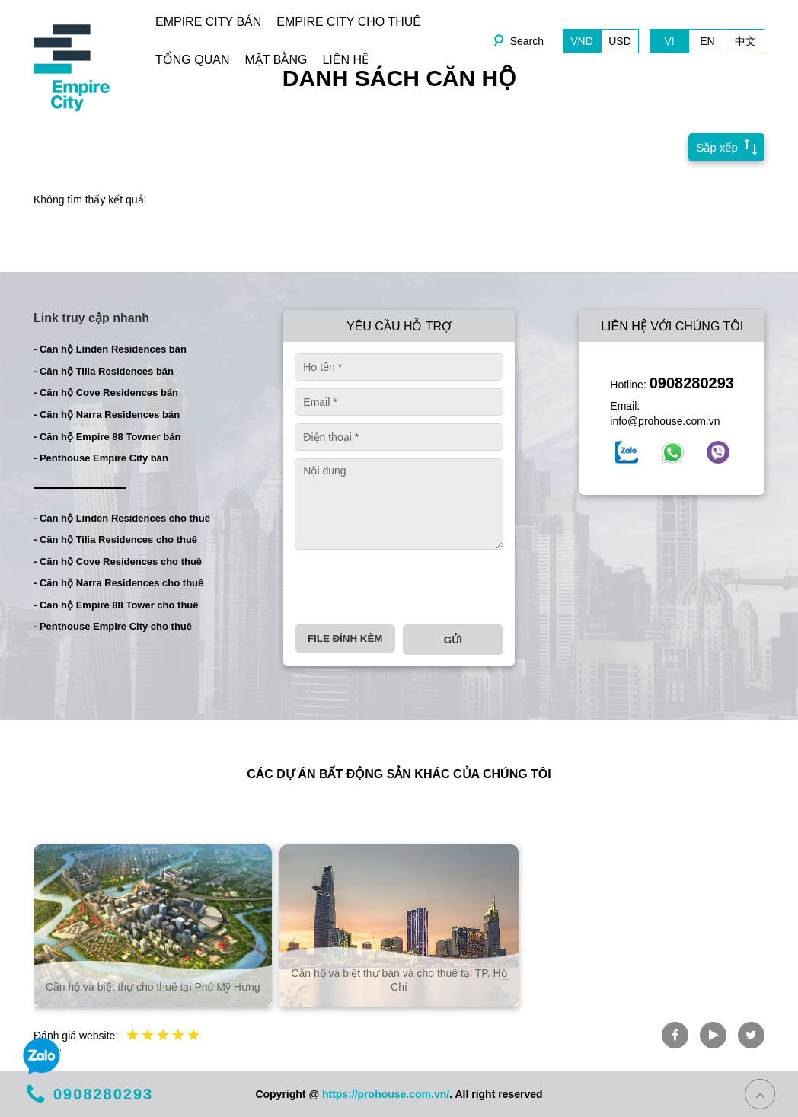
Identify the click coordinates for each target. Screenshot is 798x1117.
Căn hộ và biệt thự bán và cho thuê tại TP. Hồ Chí (398, 980)
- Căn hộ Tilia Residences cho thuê (115, 539)
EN (707, 41)
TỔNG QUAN (192, 59)
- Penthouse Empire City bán (101, 458)
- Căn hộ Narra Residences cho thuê (118, 583)
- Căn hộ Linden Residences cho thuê (122, 518)
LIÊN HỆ (345, 59)
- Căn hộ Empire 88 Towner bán (107, 436)
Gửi (453, 640)
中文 (745, 41)
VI (669, 41)
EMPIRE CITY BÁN (208, 21)
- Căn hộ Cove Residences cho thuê (118, 561)
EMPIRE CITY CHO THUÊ (348, 21)
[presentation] (410, 587)
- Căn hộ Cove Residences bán (106, 392)
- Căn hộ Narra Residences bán (107, 414)
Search (527, 41)
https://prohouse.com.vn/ (385, 1094)
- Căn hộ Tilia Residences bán (104, 371)
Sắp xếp (722, 146)
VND (581, 41)
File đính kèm (345, 638)
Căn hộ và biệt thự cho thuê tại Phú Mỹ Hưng (153, 987)
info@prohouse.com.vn (665, 421)
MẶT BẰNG (275, 59)
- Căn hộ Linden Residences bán (110, 349)
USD (619, 41)
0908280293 (692, 383)
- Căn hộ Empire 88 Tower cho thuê (116, 605)
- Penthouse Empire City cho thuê (113, 626)
